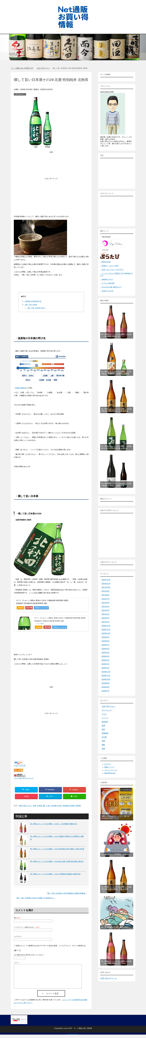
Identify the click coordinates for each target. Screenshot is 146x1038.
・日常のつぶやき (106, 291)
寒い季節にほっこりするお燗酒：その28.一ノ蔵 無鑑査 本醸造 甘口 (53, 825)
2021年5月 (106, 606)
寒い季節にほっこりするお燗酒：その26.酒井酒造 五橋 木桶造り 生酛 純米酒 (57, 851)
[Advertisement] (51, 194)
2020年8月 (106, 641)
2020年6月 (106, 649)
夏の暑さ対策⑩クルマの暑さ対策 (113, 854)
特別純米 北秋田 (69, 807)
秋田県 (78, 807)
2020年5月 (106, 652)
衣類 (103, 741)
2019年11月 (106, 675)
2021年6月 (106, 603)
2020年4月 (106, 656)
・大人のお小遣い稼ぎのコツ (111, 287)
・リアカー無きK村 (107, 283)
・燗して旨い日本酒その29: (36, 308)
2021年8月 (106, 595)
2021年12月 (106, 580)
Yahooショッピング (46, 608)
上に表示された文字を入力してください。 (29, 957)
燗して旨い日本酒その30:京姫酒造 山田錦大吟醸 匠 (66, 895)
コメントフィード (111, 770)
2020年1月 (106, 668)
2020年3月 (106, 660)
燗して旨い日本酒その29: (52, 807)
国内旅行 (105, 722)
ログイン (107, 764)
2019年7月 (106, 691)
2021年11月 (106, 583)
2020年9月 (106, 637)
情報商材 (105, 733)
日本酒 (39, 807)
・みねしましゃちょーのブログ (111, 269)
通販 (103, 745)
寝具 (103, 729)
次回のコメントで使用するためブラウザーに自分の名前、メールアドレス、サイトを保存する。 (51, 947)
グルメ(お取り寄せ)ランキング (24, 778)
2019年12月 (106, 672)
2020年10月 (106, 633)
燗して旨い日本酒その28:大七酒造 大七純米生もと (36, 900)
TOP (22, 68)
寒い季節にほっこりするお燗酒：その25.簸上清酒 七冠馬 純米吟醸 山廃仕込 (57, 863)
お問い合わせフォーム (108, 978)
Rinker (42, 623)
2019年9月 (106, 683)
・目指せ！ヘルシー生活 (109, 266)
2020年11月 (106, 629)
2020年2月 (106, 664)
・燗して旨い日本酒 (30, 304)
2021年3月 (106, 614)
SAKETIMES (20, 388)
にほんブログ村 (19, 765)
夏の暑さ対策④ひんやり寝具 (112, 927)
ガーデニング (107, 710)
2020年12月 (106, 626)
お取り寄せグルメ (20, 94)
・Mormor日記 (105, 262)
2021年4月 (106, 610)
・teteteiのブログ (106, 279)
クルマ (104, 714)
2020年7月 (106, 645)
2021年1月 (106, 622)
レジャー (105, 718)
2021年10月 (106, 587)
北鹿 (34, 807)
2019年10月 (106, 679)
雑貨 (103, 748)
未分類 (104, 737)
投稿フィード (109, 767)
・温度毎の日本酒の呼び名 (32, 301)
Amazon (21, 608)
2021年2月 (106, 618)
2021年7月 (106, 599)
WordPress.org (109, 773)
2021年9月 (106, 591)
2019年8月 (106, 687)
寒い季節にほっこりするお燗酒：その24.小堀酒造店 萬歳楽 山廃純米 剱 (55, 876)
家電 (103, 725)
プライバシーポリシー (73, 1035)
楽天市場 (32, 608)
